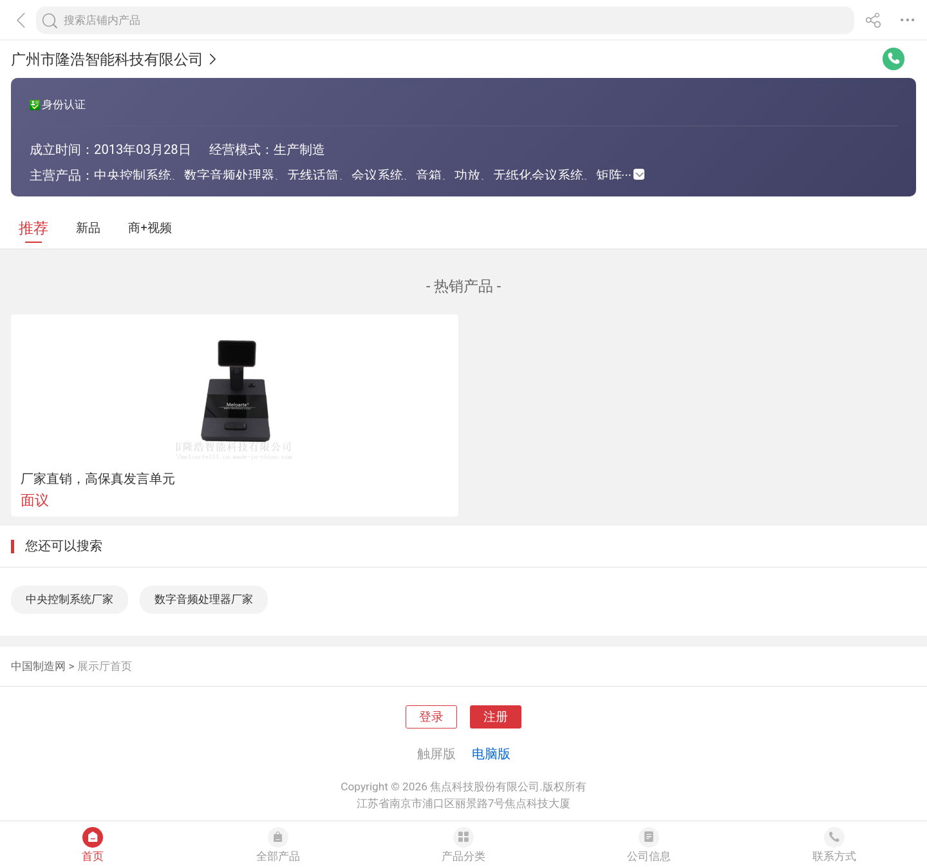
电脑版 (491, 753)
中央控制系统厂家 (69, 599)
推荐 (33, 228)
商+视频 (150, 228)
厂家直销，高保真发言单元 (98, 478)
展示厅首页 (104, 666)
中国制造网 (38, 666)
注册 (495, 717)
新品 (88, 228)
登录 (431, 717)
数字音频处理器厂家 (203, 599)
